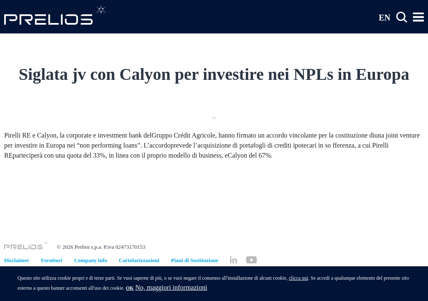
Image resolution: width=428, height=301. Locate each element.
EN (384, 17)
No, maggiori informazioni (171, 290)
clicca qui (298, 281)
